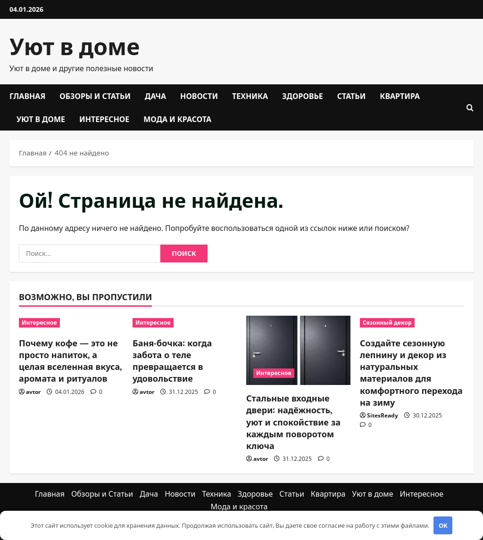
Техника (250, 95)
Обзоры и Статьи (95, 95)
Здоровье (302, 95)
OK (443, 525)
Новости (199, 95)
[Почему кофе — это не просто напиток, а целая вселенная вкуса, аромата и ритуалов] (71, 323)
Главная (27, 95)
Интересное (104, 118)
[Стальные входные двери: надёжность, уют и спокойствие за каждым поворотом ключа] (298, 350)
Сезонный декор (387, 323)
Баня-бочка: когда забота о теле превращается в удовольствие (172, 360)
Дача (155, 95)
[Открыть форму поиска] (470, 107)
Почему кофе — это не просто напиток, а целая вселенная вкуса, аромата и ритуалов (70, 360)
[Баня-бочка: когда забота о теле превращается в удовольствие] (185, 323)
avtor (33, 392)
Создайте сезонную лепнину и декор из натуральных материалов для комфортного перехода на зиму (411, 372)
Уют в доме (74, 45)
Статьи (351, 95)
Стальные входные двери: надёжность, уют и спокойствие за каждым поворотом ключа (293, 421)
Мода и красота (177, 118)
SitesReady (382, 415)
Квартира (400, 95)
